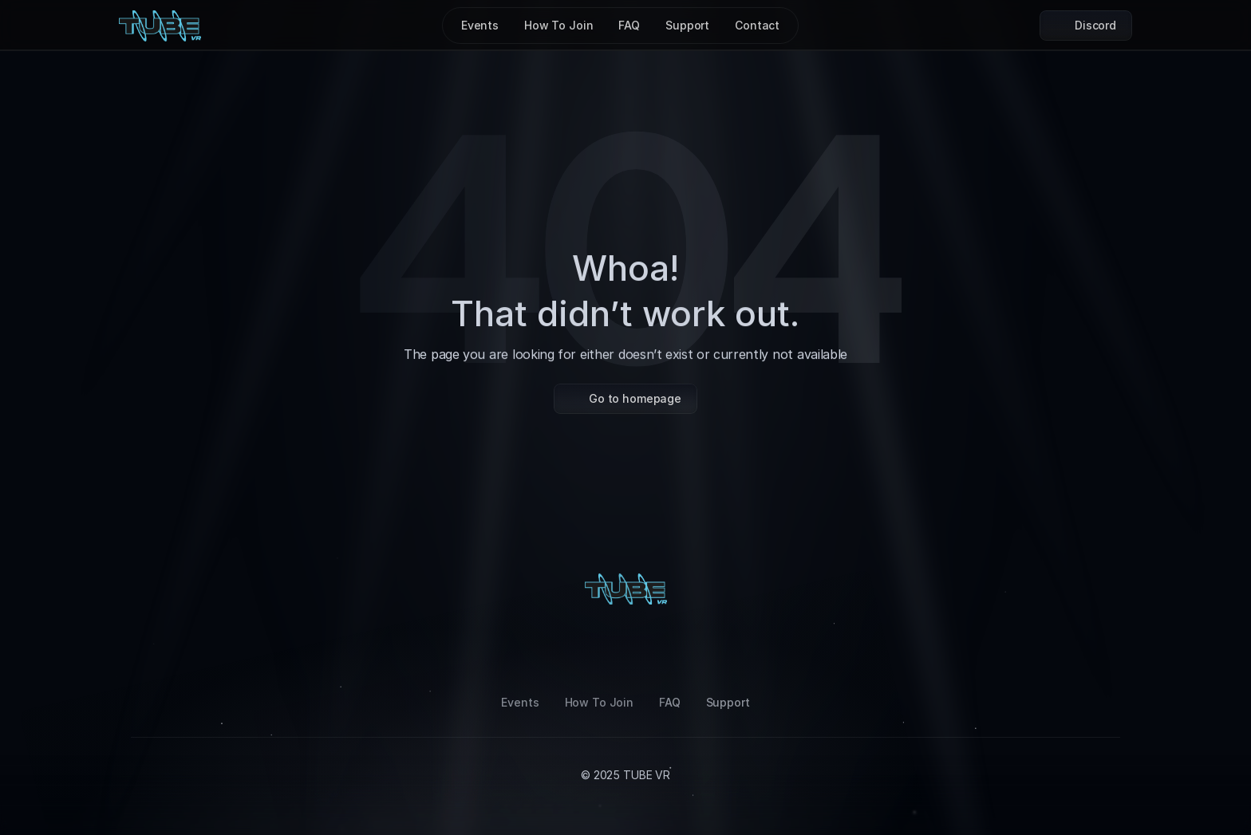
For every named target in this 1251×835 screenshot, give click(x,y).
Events (520, 702)
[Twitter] (702, 649)
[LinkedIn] (625, 649)
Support (728, 702)
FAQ (670, 702)
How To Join (599, 702)
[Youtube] (664, 649)
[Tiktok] (587, 649)
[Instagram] (549, 649)
